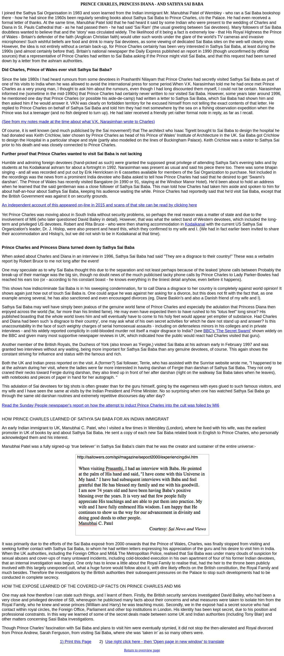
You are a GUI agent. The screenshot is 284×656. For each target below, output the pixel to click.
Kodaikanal (195, 224)
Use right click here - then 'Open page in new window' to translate (164, 641)
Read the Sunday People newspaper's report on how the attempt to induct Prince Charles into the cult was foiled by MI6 (110, 405)
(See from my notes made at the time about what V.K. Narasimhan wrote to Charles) (78, 121)
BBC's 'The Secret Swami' (227, 331)
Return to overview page (142, 650)
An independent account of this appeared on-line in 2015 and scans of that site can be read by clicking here (99, 205)
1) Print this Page (75, 641)
